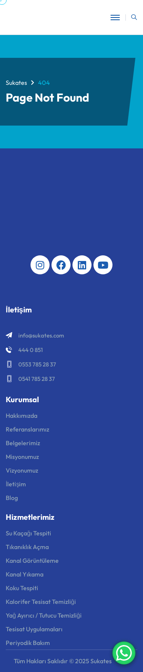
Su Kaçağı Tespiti (28, 533)
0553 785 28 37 (37, 364)
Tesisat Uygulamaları (34, 629)
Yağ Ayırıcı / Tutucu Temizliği (44, 615)
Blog (12, 498)
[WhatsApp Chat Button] (123, 653)
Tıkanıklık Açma (27, 547)
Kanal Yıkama (24, 574)
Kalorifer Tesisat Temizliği (41, 601)
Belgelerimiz (23, 443)
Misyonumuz (22, 456)
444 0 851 (30, 350)
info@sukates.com (41, 335)
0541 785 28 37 (36, 378)
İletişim (16, 484)
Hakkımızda (21, 415)
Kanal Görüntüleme (32, 560)
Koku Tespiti (22, 588)
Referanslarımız (27, 429)
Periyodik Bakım (28, 643)
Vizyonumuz (22, 470)
